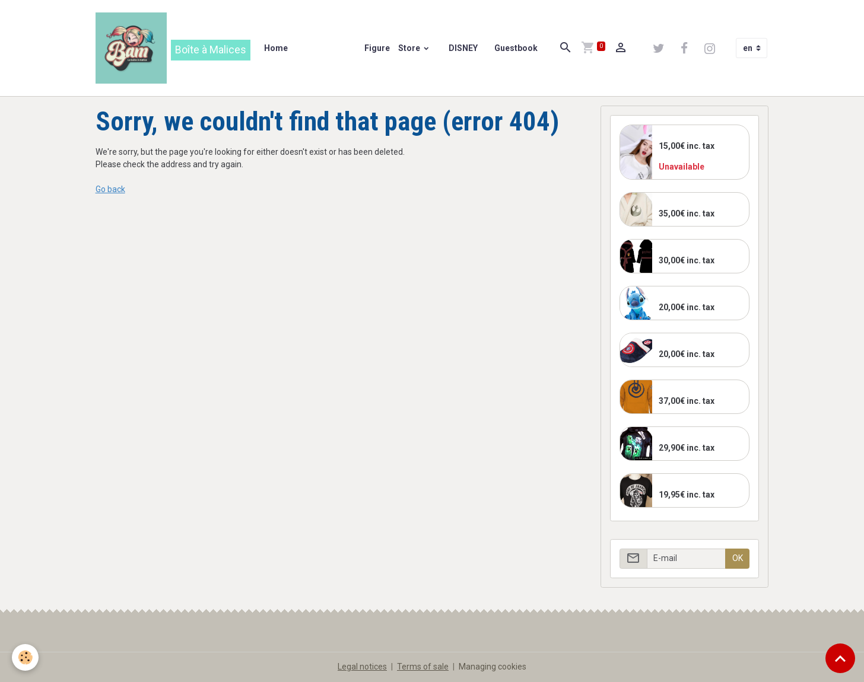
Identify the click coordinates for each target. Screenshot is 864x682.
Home (276, 48)
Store (410, 48)
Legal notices (362, 666)
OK (737, 558)
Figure (376, 48)
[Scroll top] (840, 658)
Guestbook (516, 48)
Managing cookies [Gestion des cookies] (492, 666)
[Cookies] (25, 657)
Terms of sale (423, 666)
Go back (110, 189)
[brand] (173, 48)
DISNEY (462, 48)
